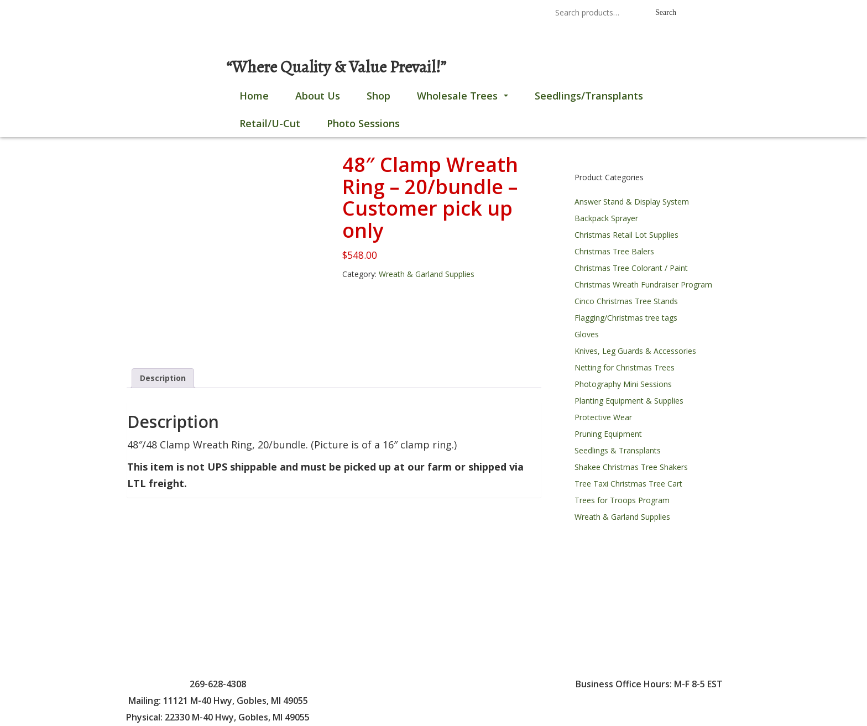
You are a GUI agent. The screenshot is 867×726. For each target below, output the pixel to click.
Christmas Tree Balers (614, 251)
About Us (317, 95)
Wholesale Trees (465, 99)
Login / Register (224, 13)
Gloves (586, 334)
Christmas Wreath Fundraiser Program (643, 284)
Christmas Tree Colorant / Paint (631, 268)
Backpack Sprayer (606, 218)
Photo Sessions (363, 123)
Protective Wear (603, 417)
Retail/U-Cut (269, 123)
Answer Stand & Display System (631, 201)
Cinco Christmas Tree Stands (626, 301)
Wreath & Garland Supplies (426, 274)
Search (665, 12)
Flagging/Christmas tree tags (625, 317)
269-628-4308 (400, 13)
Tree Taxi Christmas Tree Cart (628, 483)
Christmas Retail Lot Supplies (626, 234)
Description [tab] (163, 378)
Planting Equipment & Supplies (628, 400)
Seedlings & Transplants (617, 450)
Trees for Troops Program (622, 500)
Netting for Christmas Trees (624, 367)
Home (254, 95)
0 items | (152, 13)
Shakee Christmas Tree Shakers (631, 467)
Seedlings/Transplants (589, 95)
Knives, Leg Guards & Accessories (635, 351)
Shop (378, 95)
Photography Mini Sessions (623, 384)
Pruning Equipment (608, 434)
